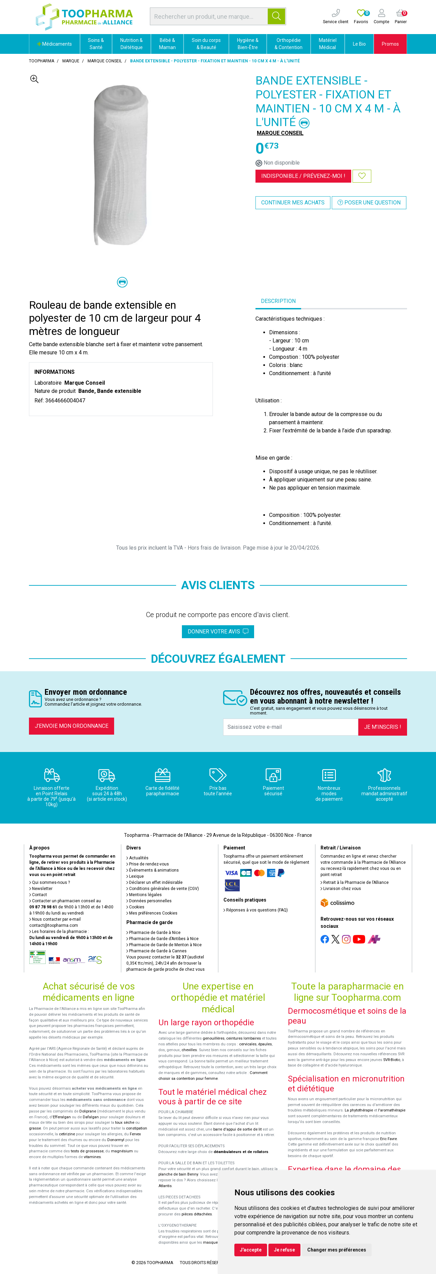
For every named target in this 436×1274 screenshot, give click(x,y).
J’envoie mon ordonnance (71, 726)
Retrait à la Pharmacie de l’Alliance (355, 882)
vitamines (92, 1157)
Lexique (135, 876)
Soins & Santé (96, 43)
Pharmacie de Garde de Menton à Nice (164, 944)
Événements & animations (152, 870)
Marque (70, 61)
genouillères (213, 1038)
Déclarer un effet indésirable (154, 882)
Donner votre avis (218, 631)
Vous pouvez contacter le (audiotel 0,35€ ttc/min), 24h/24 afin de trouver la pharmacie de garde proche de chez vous (165, 963)
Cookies (135, 907)
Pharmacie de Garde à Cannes (156, 951)
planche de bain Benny (178, 1174)
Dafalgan (91, 1117)
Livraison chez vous (341, 888)
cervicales (247, 1044)
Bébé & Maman (167, 43)
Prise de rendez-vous (147, 864)
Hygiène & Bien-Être (248, 43)
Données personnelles (149, 901)
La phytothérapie (359, 1110)
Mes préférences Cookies (151, 913)
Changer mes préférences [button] (336, 1250)
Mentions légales (144, 894)
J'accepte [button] (251, 1250)
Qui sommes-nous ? (49, 882)
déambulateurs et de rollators (241, 1152)
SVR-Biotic (391, 1060)
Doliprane (87, 1111)
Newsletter (40, 888)
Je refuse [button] (284, 1250)
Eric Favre (388, 1139)
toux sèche (124, 1122)
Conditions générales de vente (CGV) (162, 888)
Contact (38, 894)
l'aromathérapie (391, 1110)
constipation (136, 1128)
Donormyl (115, 1140)
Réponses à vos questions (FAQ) (255, 910)
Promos (390, 44)
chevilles (189, 1050)
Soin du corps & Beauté (206, 43)
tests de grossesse (87, 1151)
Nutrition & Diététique (131, 43)
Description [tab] (278, 301)
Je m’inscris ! (382, 727)
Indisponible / (303, 176)
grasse (35, 1128)
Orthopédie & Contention (288, 43)
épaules (265, 1044)
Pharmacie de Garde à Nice (153, 932)
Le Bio (359, 44)
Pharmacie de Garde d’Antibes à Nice (162, 938)
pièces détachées (197, 1214)
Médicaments (54, 44)
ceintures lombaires (243, 1038)
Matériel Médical (328, 43)
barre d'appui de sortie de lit (237, 1129)
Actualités (137, 858)
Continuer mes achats (293, 202)
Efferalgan (62, 1117)
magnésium (122, 1151)
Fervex (135, 1134)
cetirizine (67, 1134)
